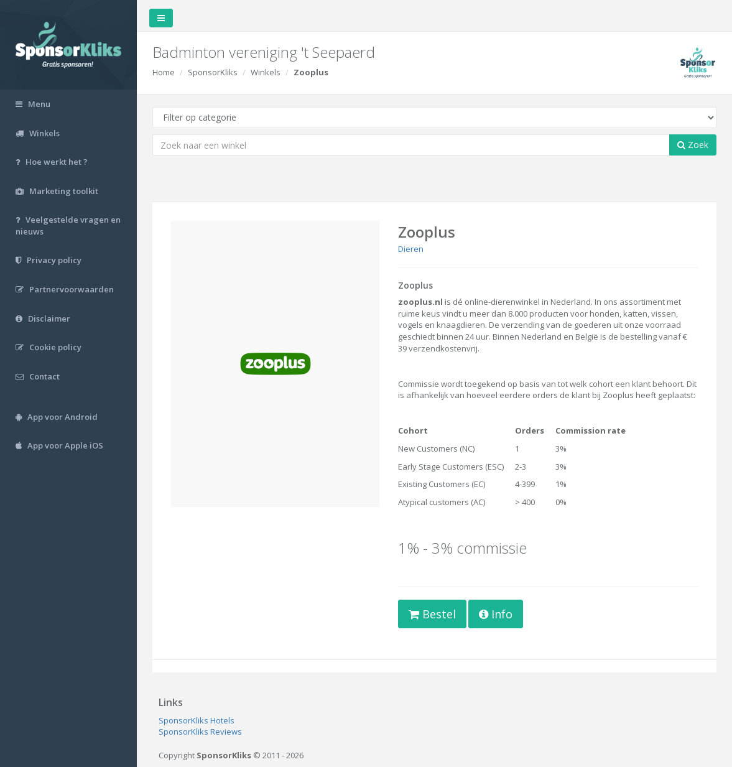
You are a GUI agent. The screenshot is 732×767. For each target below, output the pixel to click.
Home (163, 72)
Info (495, 614)
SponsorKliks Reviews (200, 731)
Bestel (432, 614)
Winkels (265, 72)
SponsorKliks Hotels (196, 720)
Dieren (411, 248)
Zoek (692, 145)
